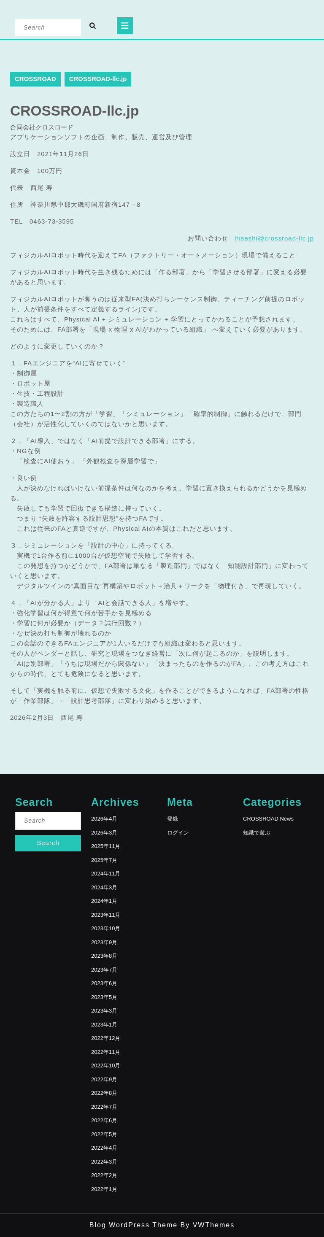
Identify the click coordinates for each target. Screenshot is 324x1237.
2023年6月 (104, 983)
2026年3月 (104, 832)
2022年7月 (104, 1107)
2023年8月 (104, 956)
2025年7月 (104, 860)
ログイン (178, 832)
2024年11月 (105, 873)
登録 (172, 819)
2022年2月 (104, 1175)
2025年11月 (105, 846)
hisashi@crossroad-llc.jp (274, 238)
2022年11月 (105, 1052)
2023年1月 (104, 1024)
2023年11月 (105, 915)
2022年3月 (104, 1162)
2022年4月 (104, 1148)
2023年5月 (104, 997)
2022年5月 (104, 1134)
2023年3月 (104, 1010)
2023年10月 (105, 928)
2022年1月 (104, 1189)
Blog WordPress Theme (133, 1225)
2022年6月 (104, 1120)
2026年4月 (104, 819)
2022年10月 (105, 1065)
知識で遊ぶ (256, 832)
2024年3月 (104, 887)
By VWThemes (206, 1225)
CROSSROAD (35, 78)
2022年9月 (104, 1079)
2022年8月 (104, 1093)
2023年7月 (104, 970)
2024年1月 (104, 901)
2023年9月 (104, 942)
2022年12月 (105, 1038)
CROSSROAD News (268, 819)
